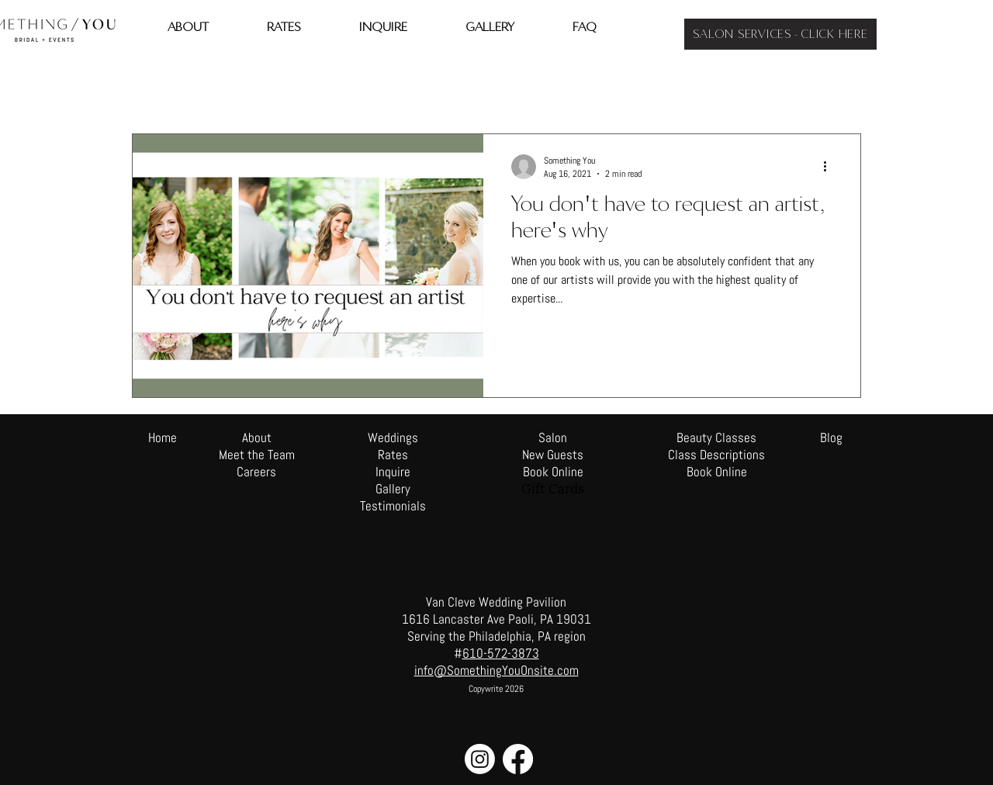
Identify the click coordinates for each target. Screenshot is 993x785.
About (257, 437)
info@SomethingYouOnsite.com (496, 670)
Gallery (392, 488)
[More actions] (830, 166)
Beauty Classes (716, 437)
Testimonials (393, 505)
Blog (831, 437)
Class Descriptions (716, 454)
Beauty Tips (274, 87)
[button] (841, 89)
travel (209, 87)
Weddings (393, 437)
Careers (256, 471)
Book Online (717, 471)
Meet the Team (257, 454)
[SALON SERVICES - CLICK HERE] (780, 34)
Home (162, 437)
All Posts (149, 87)
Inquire (392, 471)
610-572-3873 (500, 653)
